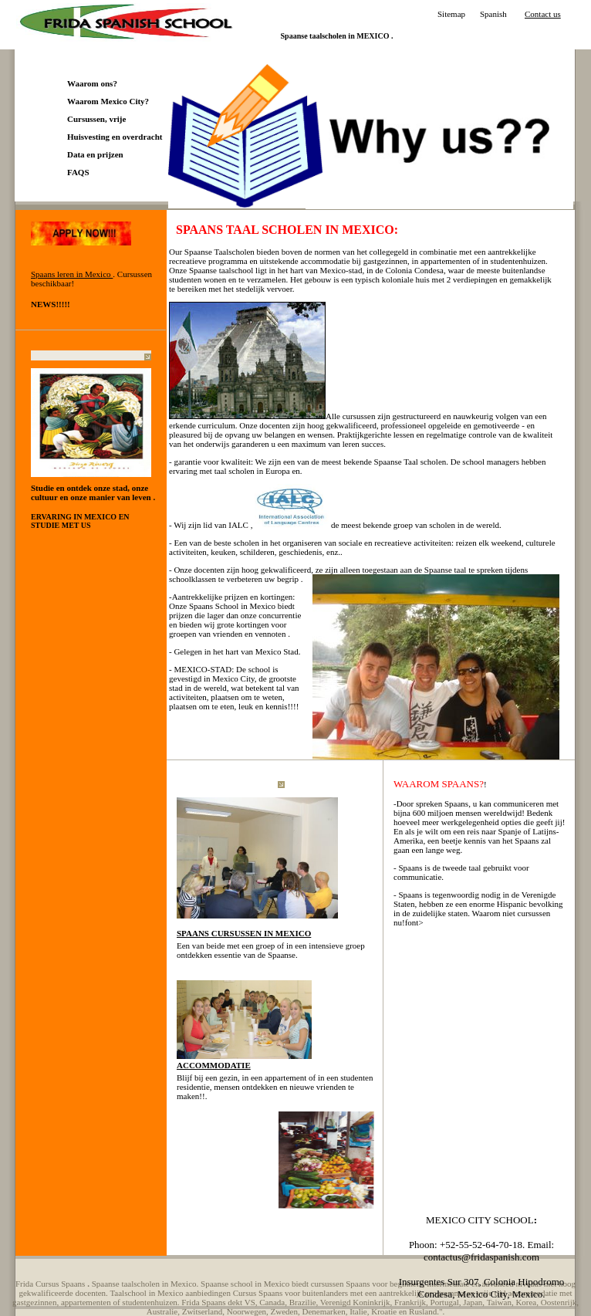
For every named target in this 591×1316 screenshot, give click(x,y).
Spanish (493, 14)
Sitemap (451, 14)
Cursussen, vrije (96, 118)
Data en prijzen (95, 154)
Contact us (543, 14)
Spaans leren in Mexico (72, 274)
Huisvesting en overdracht (114, 136)
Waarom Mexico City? (108, 101)
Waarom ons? (92, 83)
